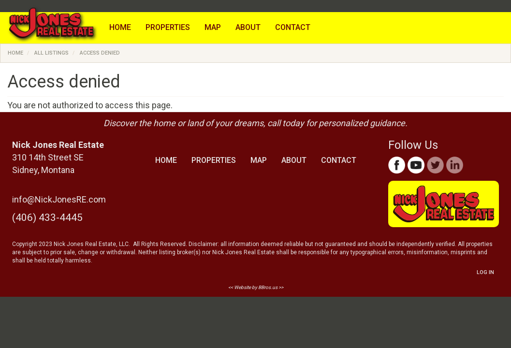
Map (212, 27)
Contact (292, 27)
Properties (168, 27)
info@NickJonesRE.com (59, 199)
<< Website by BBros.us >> (255, 287)
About (248, 27)
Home (120, 27)
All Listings (51, 53)
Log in (485, 272)
